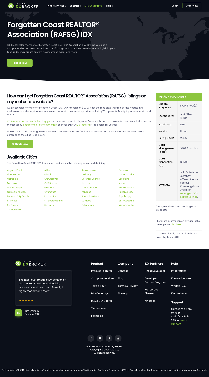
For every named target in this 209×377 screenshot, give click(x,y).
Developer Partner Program (155, 280)
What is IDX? (178, 286)
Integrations (178, 271)
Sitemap (123, 293)
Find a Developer (155, 271)
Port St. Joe (50, 196)
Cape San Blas (126, 174)
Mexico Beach (89, 187)
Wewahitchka (126, 205)
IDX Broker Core (16, 121)
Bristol (47, 174)
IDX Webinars (179, 293)
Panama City (126, 191)
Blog (120, 278)
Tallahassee (88, 205)
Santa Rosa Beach (91, 196)
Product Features (101, 271)
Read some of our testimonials (40, 124)
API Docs (150, 301)
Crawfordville (51, 178)
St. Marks (86, 200)
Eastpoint (124, 178)
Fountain (12, 183)
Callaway (86, 174)
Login (175, 5)
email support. (179, 322)
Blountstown (14, 174)
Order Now (192, 5)
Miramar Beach (127, 187)
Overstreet (50, 191)
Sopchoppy (125, 196)
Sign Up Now (20, 144)
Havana (86, 183)
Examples (97, 316)
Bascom (123, 170)
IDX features (83, 124)
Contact (123, 271)
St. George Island (53, 200)
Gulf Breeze (50, 183)
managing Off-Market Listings (189, 195)
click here (176, 224)
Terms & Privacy (128, 286)
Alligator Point (14, 170)
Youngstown (14, 209)
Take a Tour (19, 63)
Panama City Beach (18, 196)
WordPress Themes (151, 291)
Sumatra (49, 205)
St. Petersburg (126, 200)
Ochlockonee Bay (16, 191)
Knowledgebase (181, 278)
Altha (47, 170)
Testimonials (99, 308)
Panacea (86, 191)
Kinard (122, 183)
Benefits (74, 5)
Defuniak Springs (91, 178)
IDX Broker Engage (40, 121)
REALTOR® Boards (101, 301)
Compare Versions (102, 278)
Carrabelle (12, 178)
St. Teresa (12, 205)
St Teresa (12, 200)
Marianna (49, 187)
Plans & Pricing (56, 5)
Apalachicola (89, 170)
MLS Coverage (92, 5)
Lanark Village (14, 187)
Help (108, 5)
